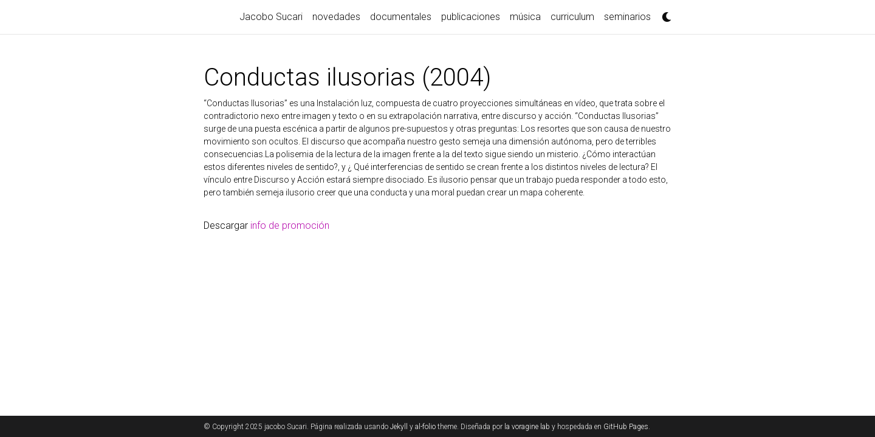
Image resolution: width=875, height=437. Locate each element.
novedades (336, 16)
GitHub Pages (625, 426)
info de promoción (289, 225)
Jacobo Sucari (271, 16)
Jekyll (399, 426)
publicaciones (470, 16)
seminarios (627, 16)
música (525, 16)
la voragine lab (527, 426)
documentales (400, 16)
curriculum (572, 16)
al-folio (425, 426)
